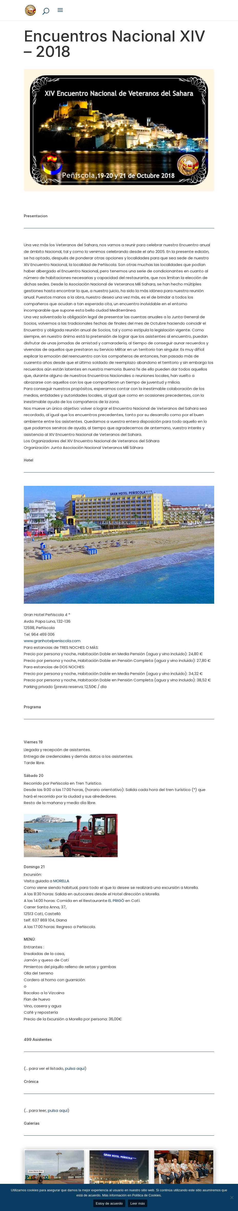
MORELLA (61, 881)
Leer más (137, 1203)
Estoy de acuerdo (109, 1203)
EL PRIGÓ (115, 900)
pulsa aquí (75, 1068)
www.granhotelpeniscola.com (52, 640)
